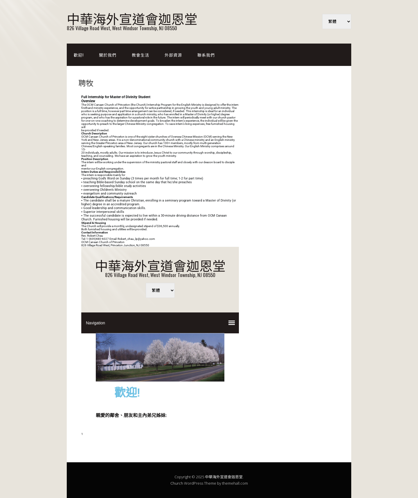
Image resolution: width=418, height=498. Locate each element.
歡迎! (79, 55)
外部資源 (173, 55)
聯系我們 (206, 55)
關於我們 (107, 55)
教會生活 (140, 55)
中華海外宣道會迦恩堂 (132, 18)
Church (176, 483)
